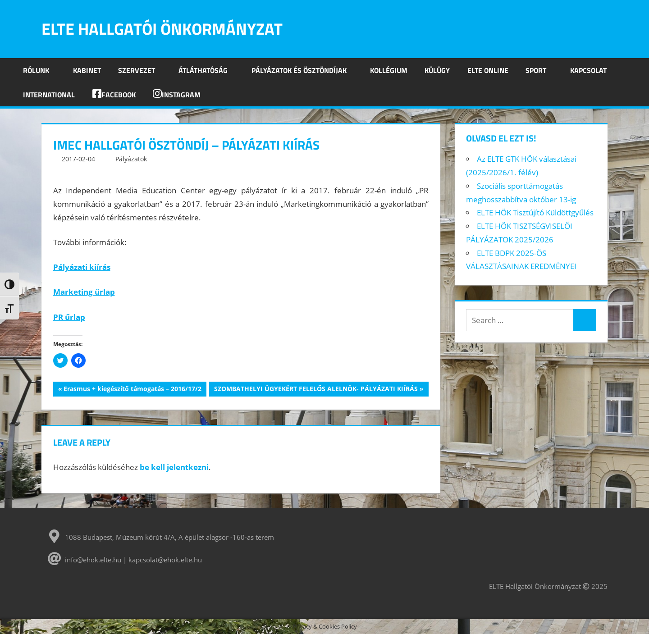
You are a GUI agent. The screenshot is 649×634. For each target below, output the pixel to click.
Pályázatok (131, 159)
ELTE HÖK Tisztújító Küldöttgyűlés (535, 212)
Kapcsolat (588, 70)
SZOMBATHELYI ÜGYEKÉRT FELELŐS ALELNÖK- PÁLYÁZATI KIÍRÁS (316, 390)
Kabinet (87, 70)
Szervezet (141, 70)
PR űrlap (69, 317)
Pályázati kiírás (81, 267)
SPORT (541, 70)
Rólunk (41, 70)
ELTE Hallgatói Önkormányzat (162, 28)
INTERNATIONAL (49, 94)
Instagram (177, 94)
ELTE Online (487, 70)
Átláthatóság (208, 70)
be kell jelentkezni (174, 467)
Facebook (114, 94)
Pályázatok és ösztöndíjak (303, 70)
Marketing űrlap (84, 292)
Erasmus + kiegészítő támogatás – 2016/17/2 (132, 390)
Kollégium (388, 70)
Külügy (437, 70)
